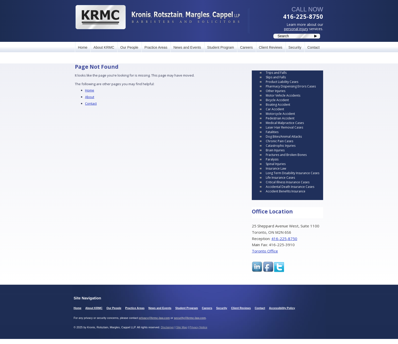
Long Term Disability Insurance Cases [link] (292, 173)
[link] (157, 17)
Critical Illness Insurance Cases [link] (287, 182)
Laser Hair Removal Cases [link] (284, 127)
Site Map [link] (181, 327)
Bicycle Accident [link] (277, 100)
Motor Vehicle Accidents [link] (283, 95)
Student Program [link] (220, 47)
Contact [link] (313, 47)
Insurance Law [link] (276, 168)
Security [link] (294, 47)
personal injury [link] (296, 28)
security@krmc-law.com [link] (190, 317)
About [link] (89, 97)
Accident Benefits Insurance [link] (285, 191)
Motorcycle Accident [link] (280, 114)
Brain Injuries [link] (275, 150)
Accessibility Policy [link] (282, 308)
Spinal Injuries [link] (276, 164)
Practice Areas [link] (155, 47)
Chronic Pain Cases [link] (279, 141)
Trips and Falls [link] (276, 72)
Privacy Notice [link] (198, 327)
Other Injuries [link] (275, 91)
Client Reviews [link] (271, 47)
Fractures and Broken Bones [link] (286, 155)
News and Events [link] (187, 47)
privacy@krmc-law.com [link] (154, 317)
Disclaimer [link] (167, 327)
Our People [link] (129, 47)
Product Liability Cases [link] (282, 82)
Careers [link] (246, 47)
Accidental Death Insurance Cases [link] (290, 187)
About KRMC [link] (103, 47)
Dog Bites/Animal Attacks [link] (284, 136)
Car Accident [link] (275, 109)
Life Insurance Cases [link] (280, 177)
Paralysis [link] (272, 159)
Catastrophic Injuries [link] (280, 145)
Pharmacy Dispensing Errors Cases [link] (291, 86)
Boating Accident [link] (278, 104)
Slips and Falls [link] (276, 77)
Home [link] (82, 47)
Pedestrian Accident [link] (280, 118)
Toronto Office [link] (265, 251)
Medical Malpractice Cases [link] (285, 123)
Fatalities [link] (272, 132)
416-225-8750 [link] (303, 16)
